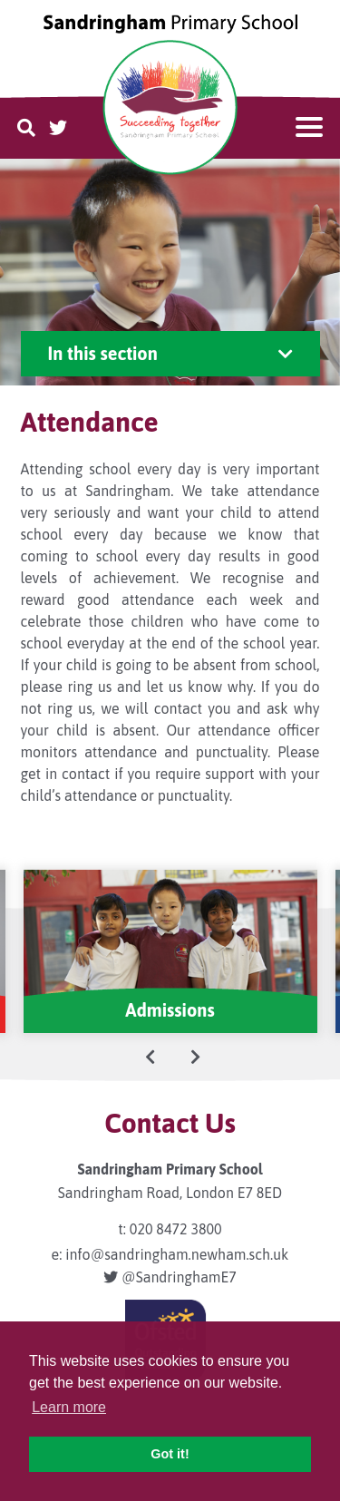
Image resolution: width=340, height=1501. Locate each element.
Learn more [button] (69, 1407)
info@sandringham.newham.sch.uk (176, 1254)
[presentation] (150, 1056)
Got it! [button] (170, 1454)
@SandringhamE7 (169, 1277)
